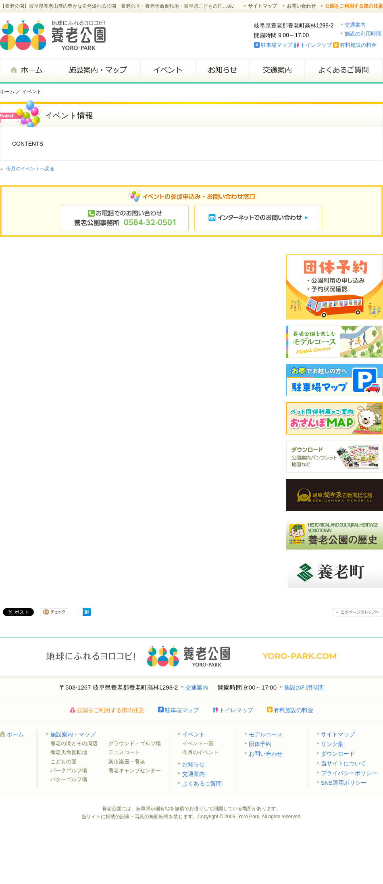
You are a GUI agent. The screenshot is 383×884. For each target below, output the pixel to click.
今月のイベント (200, 752)
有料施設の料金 (358, 45)
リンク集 (332, 744)
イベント (167, 70)
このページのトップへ (358, 612)
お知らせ (222, 70)
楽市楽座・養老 (126, 762)
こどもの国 (63, 762)
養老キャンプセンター (134, 770)
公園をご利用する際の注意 (354, 6)
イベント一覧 (198, 743)
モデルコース (266, 734)
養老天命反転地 (68, 752)
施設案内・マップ (97, 70)
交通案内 (355, 25)
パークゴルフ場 (68, 770)
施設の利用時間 (363, 34)
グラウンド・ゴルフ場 (134, 743)
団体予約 (260, 744)
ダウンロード (338, 753)
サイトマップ (262, 6)
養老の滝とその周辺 (74, 743)
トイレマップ (316, 45)
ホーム (27, 70)
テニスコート (124, 752)
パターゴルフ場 (68, 779)
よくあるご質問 (343, 70)
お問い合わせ (301, 6)
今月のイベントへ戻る (30, 168)
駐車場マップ (276, 45)
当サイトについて (343, 763)
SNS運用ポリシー (343, 783)
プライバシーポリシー (349, 773)
